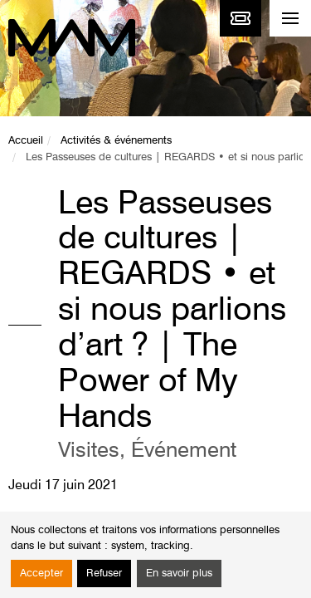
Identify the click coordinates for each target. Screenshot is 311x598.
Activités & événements (116, 140)
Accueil (25, 140)
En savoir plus (179, 573)
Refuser (104, 573)
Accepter (41, 573)
